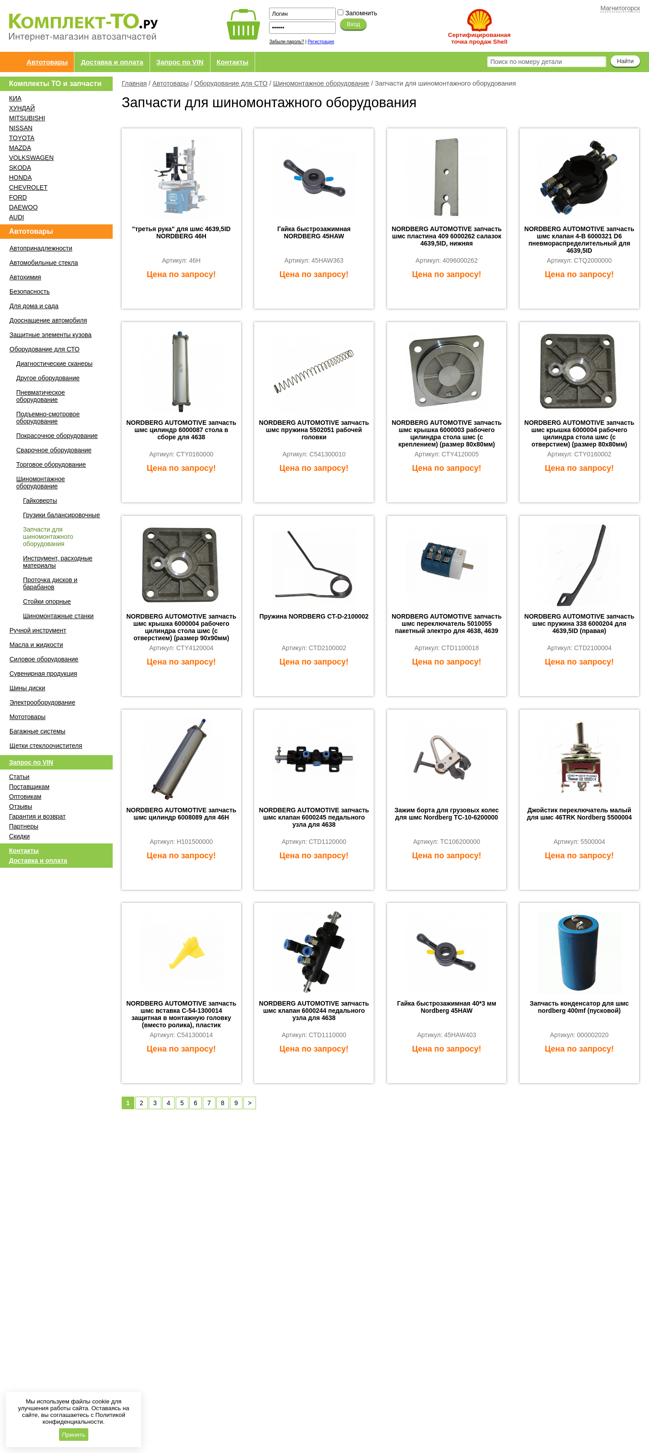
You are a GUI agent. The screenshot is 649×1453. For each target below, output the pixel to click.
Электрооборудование (42, 702)
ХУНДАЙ (22, 108)
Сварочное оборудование (53, 450)
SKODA (20, 167)
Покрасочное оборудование (57, 435)
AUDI (16, 217)
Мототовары (27, 716)
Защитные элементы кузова (50, 334)
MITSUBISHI (27, 118)
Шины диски (27, 688)
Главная (134, 83)
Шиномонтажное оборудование (321, 83)
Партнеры (23, 826)
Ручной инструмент (37, 630)
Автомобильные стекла (43, 262)
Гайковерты (40, 500)
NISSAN (20, 128)
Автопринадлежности (40, 248)
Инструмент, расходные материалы (57, 562)
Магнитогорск (620, 8)
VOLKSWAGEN (31, 157)
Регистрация (321, 41)
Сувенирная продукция (43, 673)
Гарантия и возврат (37, 816)
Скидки (19, 836)
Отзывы (20, 806)
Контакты (233, 62)
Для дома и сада (34, 306)
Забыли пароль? (286, 41)
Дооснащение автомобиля (48, 320)
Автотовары (47, 62)
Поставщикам (29, 786)
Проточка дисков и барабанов (50, 583)
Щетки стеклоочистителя (45, 745)
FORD (18, 197)
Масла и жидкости (36, 644)
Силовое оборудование (43, 659)
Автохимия (25, 277)
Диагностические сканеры (54, 363)
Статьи (19, 776)
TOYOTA (21, 137)
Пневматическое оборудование (40, 396)
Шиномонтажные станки (58, 615)
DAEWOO (23, 207)
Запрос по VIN (180, 62)
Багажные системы (37, 731)
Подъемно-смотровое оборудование (48, 417)
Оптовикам (25, 796)
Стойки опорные (47, 601)
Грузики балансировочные (61, 515)
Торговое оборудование (51, 464)
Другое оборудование (48, 378)
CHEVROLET (28, 187)
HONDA (20, 177)
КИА (15, 98)
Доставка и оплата (112, 62)
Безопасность (29, 291)
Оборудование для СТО (231, 83)
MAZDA (20, 147)
